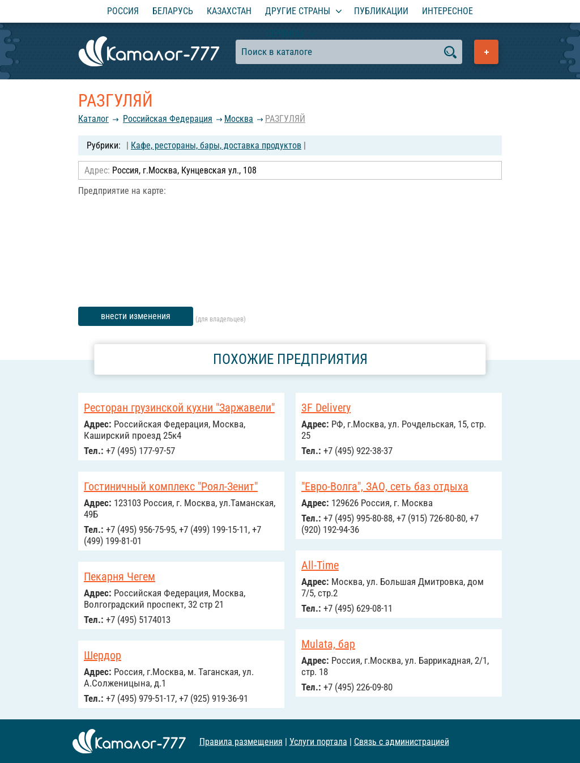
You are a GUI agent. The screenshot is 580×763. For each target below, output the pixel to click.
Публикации (381, 11)
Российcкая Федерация (167, 118)
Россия (123, 11)
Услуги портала (318, 741)
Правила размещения (241, 741)
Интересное (447, 11)
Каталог (93, 118)
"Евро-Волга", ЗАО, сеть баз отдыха (384, 486)
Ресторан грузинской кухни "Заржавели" (179, 407)
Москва (238, 118)
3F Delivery (326, 407)
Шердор (102, 655)
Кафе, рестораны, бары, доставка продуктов (216, 145)
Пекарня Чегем (119, 576)
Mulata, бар (328, 644)
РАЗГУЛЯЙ (285, 118)
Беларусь (172, 11)
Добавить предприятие (486, 52)
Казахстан (229, 11)
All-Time (320, 565)
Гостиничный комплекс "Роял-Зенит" (171, 486)
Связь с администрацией (401, 741)
